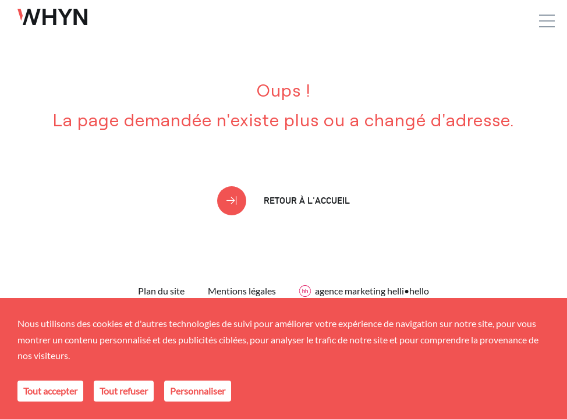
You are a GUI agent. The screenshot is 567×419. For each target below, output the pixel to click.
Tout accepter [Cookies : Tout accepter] (50, 390)
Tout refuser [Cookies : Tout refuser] (124, 390)
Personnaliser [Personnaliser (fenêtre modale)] (197, 390)
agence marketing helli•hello (364, 291)
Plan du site (161, 291)
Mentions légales (242, 291)
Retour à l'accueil (307, 200)
